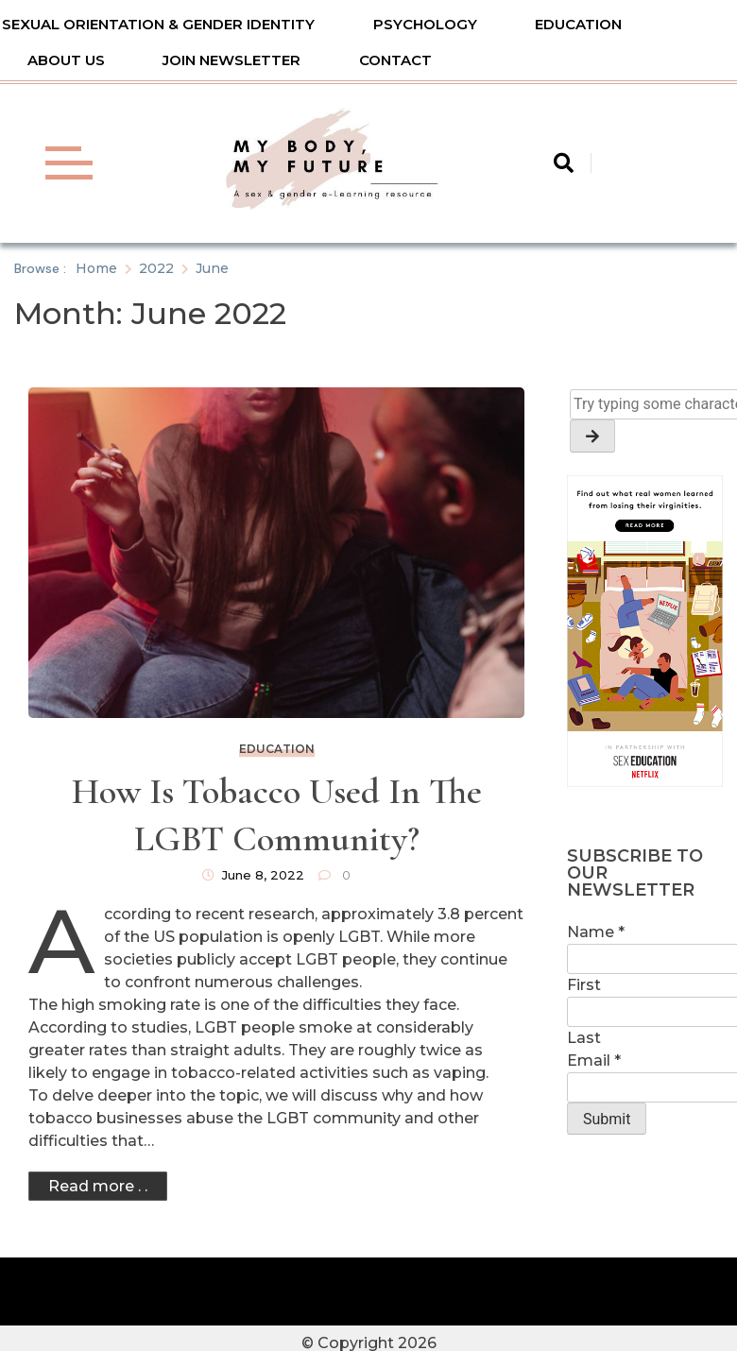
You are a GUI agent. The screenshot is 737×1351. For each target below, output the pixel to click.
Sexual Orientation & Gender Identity (158, 24)
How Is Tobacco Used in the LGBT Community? (277, 815)
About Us (66, 60)
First (584, 985)
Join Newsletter (231, 60)
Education (578, 24)
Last (584, 1038)
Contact (395, 60)
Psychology (425, 24)
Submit (606, 1119)
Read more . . (97, 1186)
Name (596, 932)
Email (594, 1060)
